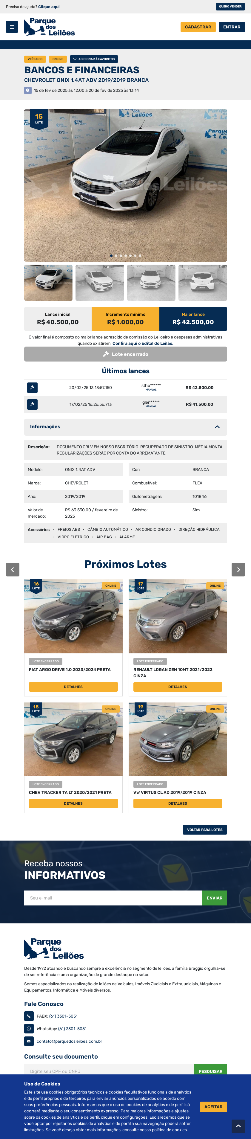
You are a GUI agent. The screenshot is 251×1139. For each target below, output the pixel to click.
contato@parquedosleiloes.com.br (69, 1041)
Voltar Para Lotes (205, 830)
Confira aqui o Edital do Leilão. (143, 343)
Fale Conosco (44, 1003)
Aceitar (213, 1106)
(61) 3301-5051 (63, 1016)
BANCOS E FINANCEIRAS (81, 70)
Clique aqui (49, 6)
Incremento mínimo (125, 314)
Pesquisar (211, 1071)
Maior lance (193, 314)
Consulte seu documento (61, 1056)
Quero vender (230, 6)
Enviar (215, 898)
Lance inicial (57, 314)
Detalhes (73, 687)
